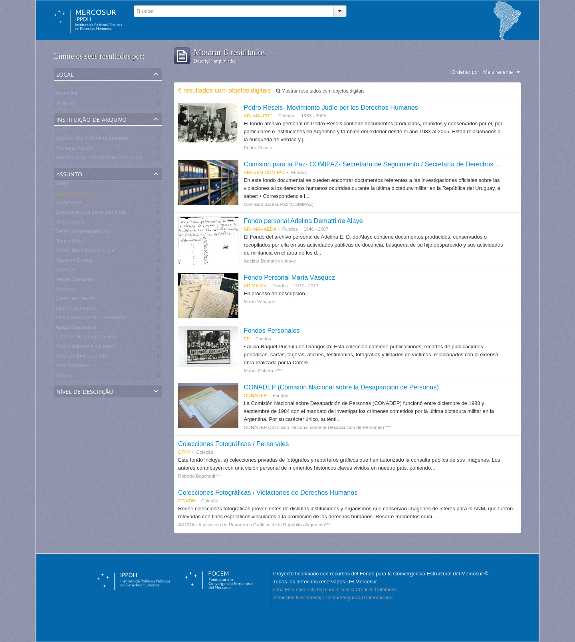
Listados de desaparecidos (86, 338)
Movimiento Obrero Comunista (91, 319)
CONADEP (68, 204)
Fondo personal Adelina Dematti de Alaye (303, 220)
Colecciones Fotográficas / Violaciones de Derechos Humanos (268, 492)
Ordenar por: (466, 72)
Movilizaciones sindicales (84, 348)
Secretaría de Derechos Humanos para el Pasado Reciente (124, 159)
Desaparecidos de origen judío (91, 214)
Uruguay (65, 104)
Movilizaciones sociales (82, 357)
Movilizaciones (72, 367)
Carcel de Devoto (75, 300)
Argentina (67, 95)
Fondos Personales (272, 330)
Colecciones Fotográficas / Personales (233, 443)
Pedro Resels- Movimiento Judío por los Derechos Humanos (331, 107)
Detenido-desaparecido (82, 233)
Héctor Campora (74, 281)
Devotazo (66, 290)
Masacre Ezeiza (74, 262)
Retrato (64, 376)
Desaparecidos (73, 195)
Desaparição (70, 223)
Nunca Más (69, 242)
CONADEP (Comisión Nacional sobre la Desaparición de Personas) (341, 387)
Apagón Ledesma (76, 329)
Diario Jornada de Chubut (85, 252)
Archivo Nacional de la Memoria (92, 140)
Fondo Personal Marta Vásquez (289, 277)
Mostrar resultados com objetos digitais (320, 91)
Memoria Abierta (74, 149)
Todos (62, 85)
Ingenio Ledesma (75, 309)
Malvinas (66, 271)
